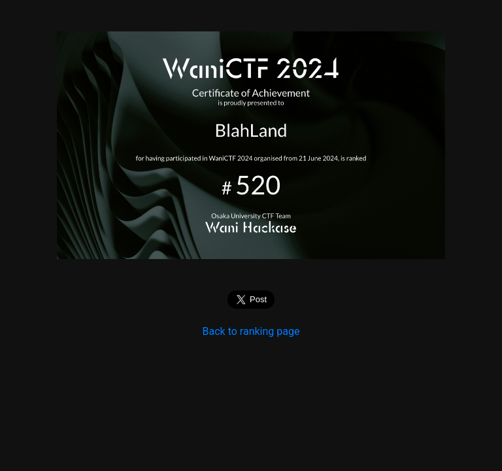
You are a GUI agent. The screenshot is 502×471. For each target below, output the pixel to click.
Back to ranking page (251, 331)
